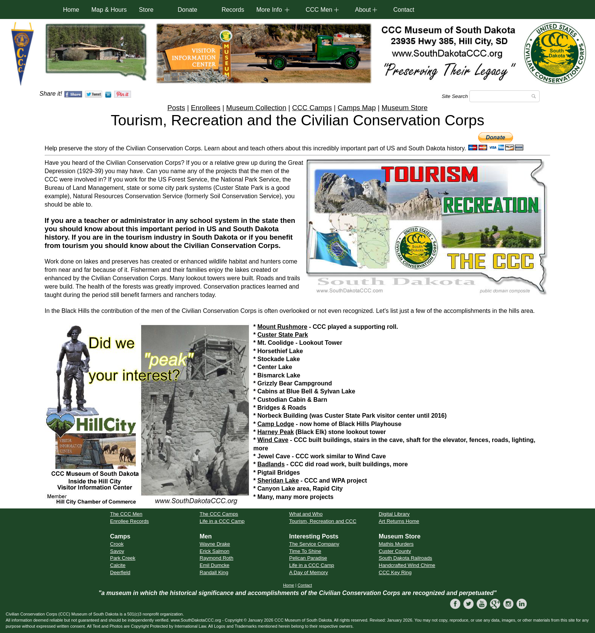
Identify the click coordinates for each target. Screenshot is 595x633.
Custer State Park (282, 334)
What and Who (306, 514)
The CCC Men (126, 514)
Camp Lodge (275, 424)
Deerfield (120, 572)
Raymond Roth (216, 558)
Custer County (395, 551)
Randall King (214, 572)
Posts (176, 108)
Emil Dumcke (215, 565)
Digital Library (394, 514)
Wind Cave (272, 440)
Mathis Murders (396, 544)
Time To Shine (305, 551)
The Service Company (314, 544)
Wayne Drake (215, 544)
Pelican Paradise (308, 558)
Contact (403, 9)
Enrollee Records (129, 521)
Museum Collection (256, 108)
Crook (117, 544)
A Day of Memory (308, 572)
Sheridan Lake (278, 480)
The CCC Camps (219, 514)
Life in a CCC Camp (222, 521)
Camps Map (357, 108)
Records (233, 9)
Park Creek (122, 558)
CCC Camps (312, 108)
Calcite (118, 565)
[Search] (504, 96)
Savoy (117, 551)
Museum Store (405, 108)
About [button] (363, 9)
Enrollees (205, 108)
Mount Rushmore (282, 327)
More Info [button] (269, 9)
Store (146, 9)
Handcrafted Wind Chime (407, 565)
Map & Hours (109, 9)
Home (71, 9)
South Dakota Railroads (405, 558)
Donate (187, 9)
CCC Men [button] (318, 9)
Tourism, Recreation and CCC (322, 521)
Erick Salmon (215, 551)
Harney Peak (275, 432)
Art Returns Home (399, 521)
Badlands (271, 464)
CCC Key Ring (395, 572)
